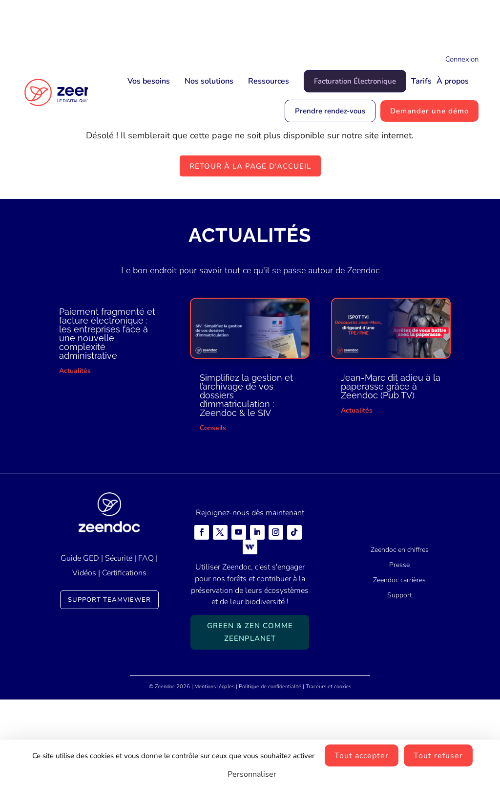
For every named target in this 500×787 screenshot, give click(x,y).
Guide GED (80, 645)
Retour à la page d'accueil (250, 253)
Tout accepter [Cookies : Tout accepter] (361, 755)
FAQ (146, 645)
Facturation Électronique (355, 81)
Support (399, 682)
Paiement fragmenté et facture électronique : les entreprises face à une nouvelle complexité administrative (107, 421)
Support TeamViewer (109, 686)
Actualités (75, 458)
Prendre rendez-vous (330, 111)
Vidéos (84, 660)
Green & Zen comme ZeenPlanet (250, 719)
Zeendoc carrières (399, 667)
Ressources (268, 81)
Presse (399, 652)
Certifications (124, 660)
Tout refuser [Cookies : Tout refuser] (438, 755)
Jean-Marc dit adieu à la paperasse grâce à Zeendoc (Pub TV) (390, 473)
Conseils (213, 515)
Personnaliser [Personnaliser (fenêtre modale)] (252, 774)
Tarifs (421, 81)
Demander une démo (429, 111)
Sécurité (118, 645)
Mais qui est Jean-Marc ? (300, 23)
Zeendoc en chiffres (400, 637)
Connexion (462, 59)
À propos (453, 81)
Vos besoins (148, 81)
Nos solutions (209, 81)
